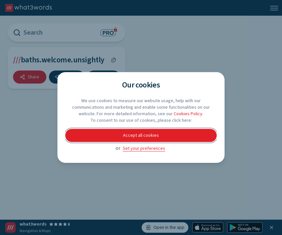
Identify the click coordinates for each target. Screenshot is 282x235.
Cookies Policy (188, 114)
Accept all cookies (141, 135)
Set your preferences (144, 148)
